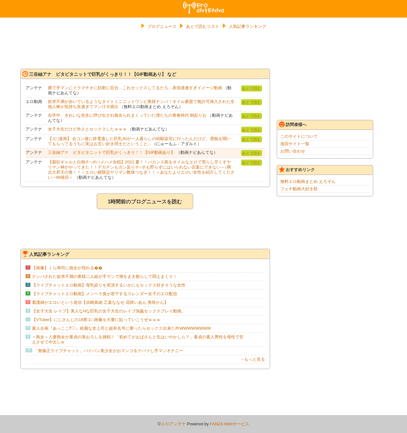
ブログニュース (162, 26)
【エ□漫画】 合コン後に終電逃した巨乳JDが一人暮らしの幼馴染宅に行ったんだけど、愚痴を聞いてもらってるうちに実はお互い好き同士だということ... (139, 141)
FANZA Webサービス (229, 423)
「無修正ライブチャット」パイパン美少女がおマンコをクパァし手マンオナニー (108, 350)
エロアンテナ (203, 4)
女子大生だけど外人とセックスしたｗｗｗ (87, 129)
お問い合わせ (292, 151)
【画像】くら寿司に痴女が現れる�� (67, 267)
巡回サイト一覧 (294, 143)
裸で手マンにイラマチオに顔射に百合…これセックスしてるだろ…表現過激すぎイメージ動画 (135, 87)
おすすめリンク (297, 169)
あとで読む (251, 88)
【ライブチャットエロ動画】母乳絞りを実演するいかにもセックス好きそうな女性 (108, 285)
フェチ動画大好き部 (299, 188)
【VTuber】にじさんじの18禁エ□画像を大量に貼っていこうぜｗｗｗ (96, 319)
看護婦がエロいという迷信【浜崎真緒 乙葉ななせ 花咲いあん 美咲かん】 (100, 302)
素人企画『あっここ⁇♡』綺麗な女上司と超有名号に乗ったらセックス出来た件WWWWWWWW (121, 328)
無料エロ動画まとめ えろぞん (307, 181)
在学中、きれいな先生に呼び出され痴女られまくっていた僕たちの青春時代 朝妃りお (127, 115)
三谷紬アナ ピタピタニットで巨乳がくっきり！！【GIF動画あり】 (111, 152)
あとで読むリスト (202, 26)
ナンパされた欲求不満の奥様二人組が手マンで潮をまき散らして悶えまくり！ (104, 276)
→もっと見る (252, 359)
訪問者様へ (292, 124)
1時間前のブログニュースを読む (145, 201)
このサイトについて (299, 136)
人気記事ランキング (247, 26)
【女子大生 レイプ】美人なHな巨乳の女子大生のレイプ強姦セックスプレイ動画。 (108, 311)
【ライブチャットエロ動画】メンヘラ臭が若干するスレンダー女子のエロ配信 (104, 293)
